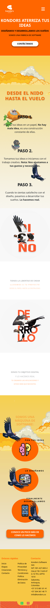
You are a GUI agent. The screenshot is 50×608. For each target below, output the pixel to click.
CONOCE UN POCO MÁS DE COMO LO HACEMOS (25, 534)
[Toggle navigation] (43, 9)
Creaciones (6, 570)
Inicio (4, 563)
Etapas (4, 566)
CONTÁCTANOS (25, 43)
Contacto (5, 573)
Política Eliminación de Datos (23, 579)
